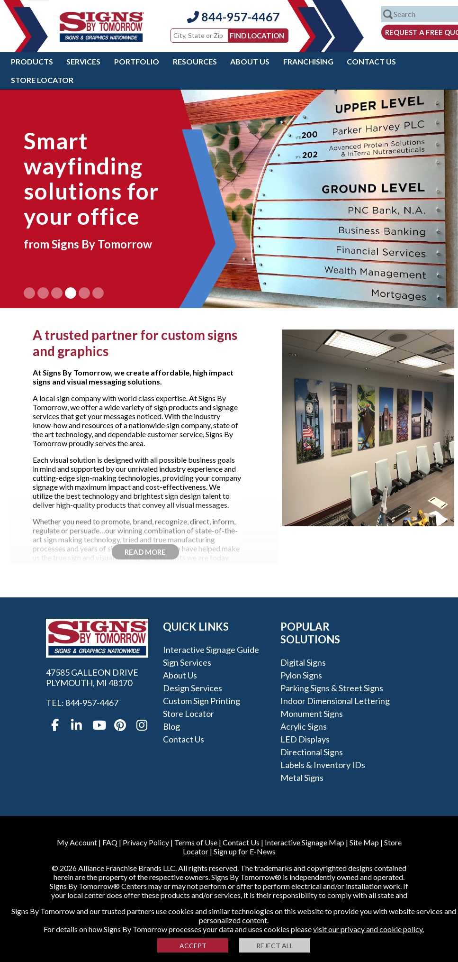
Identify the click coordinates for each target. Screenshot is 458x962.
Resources (195, 61)
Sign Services (187, 662)
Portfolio (136, 61)
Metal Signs (301, 777)
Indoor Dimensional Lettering (335, 701)
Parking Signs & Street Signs (331, 688)
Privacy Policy (146, 842)
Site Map (364, 842)
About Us (249, 61)
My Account (77, 842)
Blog (171, 726)
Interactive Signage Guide (211, 649)
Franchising (308, 61)
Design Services (192, 688)
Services (83, 61)
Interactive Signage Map (304, 842)
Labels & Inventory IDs (322, 765)
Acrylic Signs (303, 726)
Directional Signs (311, 752)
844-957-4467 (233, 16)
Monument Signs (311, 713)
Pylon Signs (301, 675)
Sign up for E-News (245, 851)
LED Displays (305, 739)
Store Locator (42, 79)
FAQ (109, 842)
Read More (145, 552)
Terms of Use (195, 842)
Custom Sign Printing (201, 701)
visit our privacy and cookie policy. (368, 929)
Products (32, 61)
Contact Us (371, 61)
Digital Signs (303, 662)
